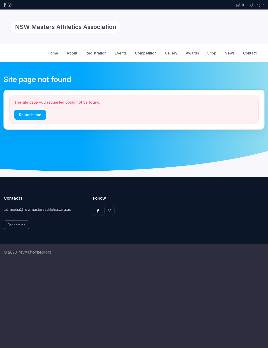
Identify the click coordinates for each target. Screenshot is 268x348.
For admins (16, 225)
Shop (211, 53)
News (230, 53)
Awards (192, 53)
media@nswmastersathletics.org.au (37, 209)
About (72, 53)
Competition (145, 53)
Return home (30, 114)
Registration (96, 53)
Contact (250, 53)
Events (121, 53)
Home (53, 53)
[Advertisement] (134, 304)
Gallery (171, 53)
